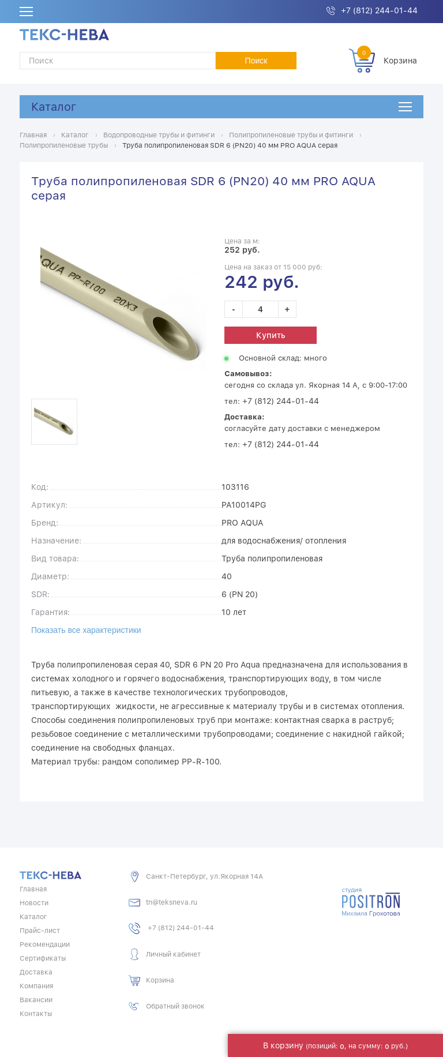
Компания (36, 985)
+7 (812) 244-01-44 (379, 10)
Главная (33, 888)
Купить (270, 334)
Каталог (53, 107)
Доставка (36, 971)
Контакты (36, 1013)
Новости (34, 902)
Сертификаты (43, 957)
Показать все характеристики (86, 629)
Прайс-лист (40, 929)
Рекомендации (45, 943)
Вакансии (36, 999)
